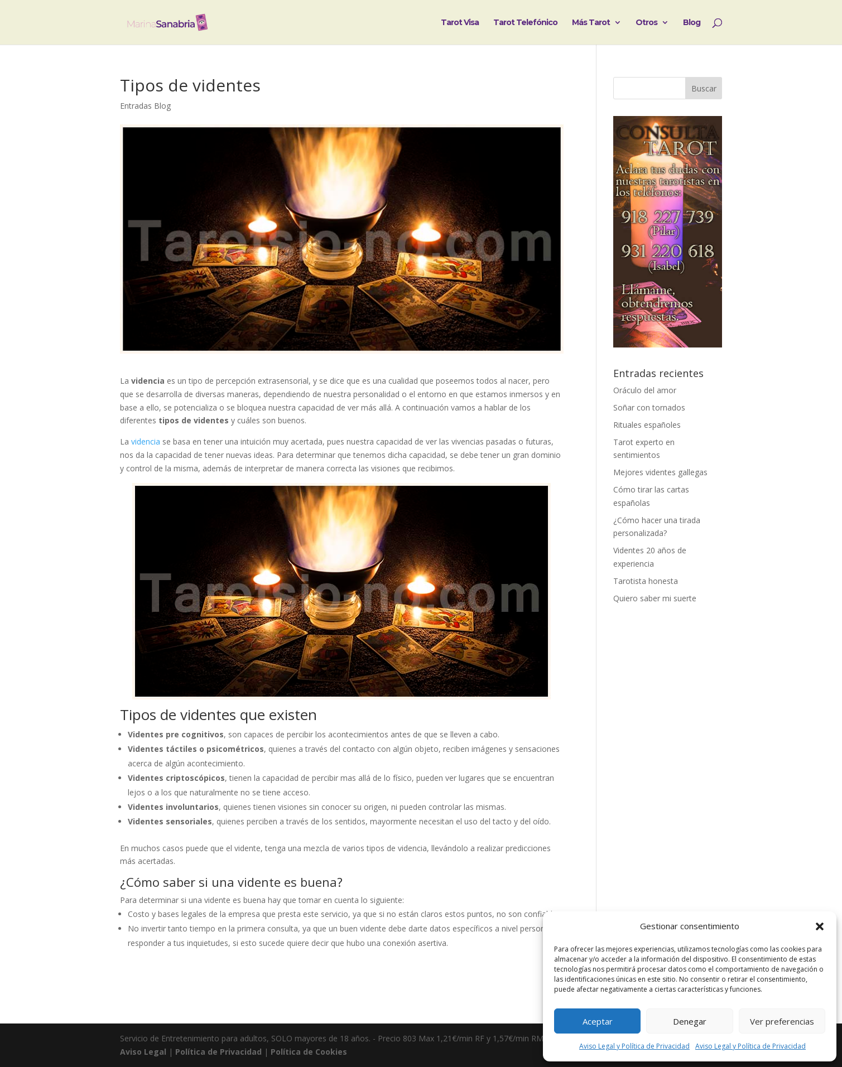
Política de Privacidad (218, 1051)
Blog (691, 22)
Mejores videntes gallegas (660, 472)
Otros (646, 22)
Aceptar (598, 1021)
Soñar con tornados (649, 407)
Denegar (689, 1021)
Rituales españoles (647, 424)
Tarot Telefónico (525, 22)
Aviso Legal (143, 1051)
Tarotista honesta (645, 581)
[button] (819, 926)
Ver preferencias (782, 1021)
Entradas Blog (145, 105)
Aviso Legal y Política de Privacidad (634, 1046)
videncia (145, 441)
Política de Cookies (309, 1051)
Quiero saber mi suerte (654, 598)
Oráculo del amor (644, 390)
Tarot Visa (460, 22)
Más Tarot (591, 22)
